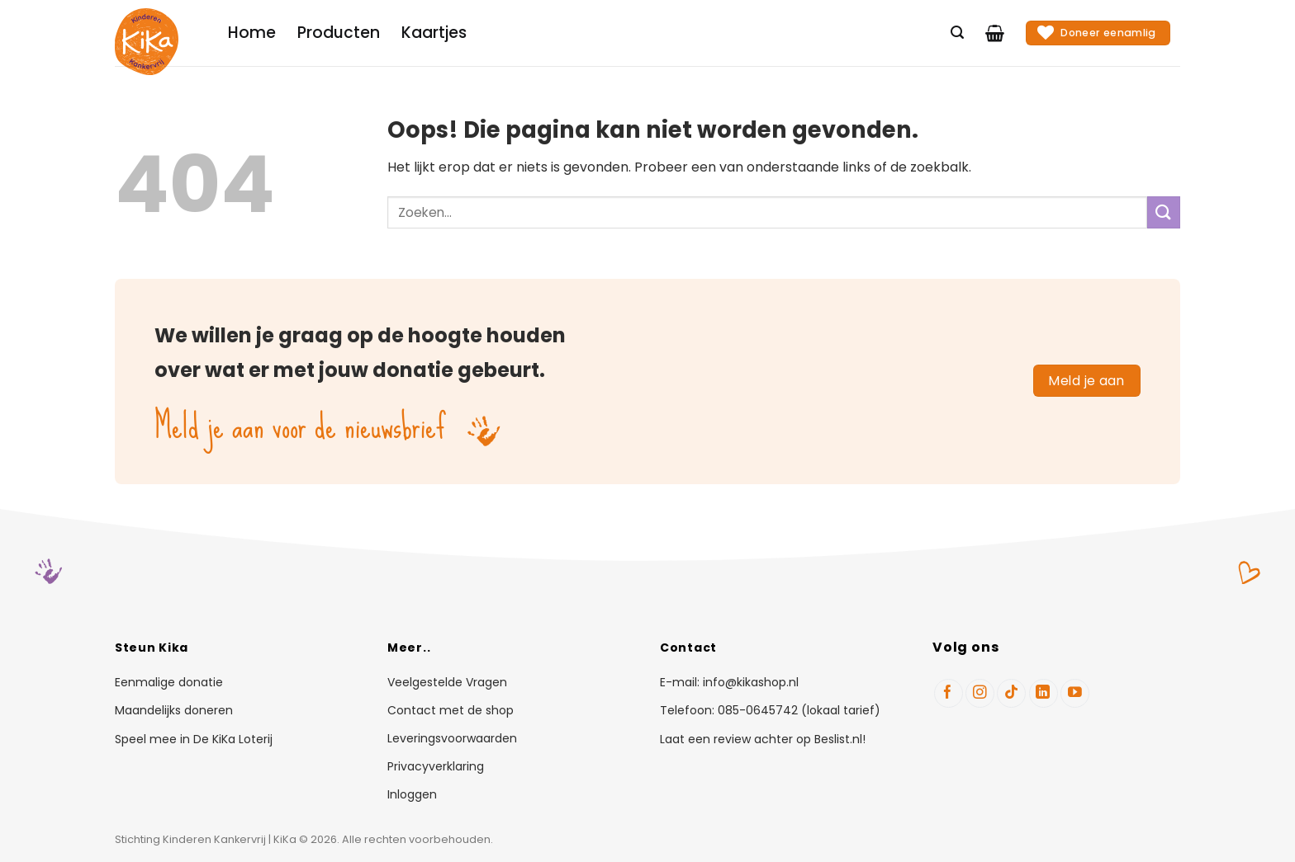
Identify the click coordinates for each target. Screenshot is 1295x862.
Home (252, 32)
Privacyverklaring (435, 767)
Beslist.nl (838, 739)
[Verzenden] (1163, 212)
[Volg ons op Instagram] (979, 693)
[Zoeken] (957, 32)
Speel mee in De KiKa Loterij (194, 739)
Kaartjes (434, 32)
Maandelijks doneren (174, 710)
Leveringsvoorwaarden (452, 739)
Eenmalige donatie (169, 682)
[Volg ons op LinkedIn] (1043, 693)
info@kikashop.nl (751, 682)
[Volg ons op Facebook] (948, 693)
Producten (338, 32)
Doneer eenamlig (1096, 32)
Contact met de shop (450, 711)
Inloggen (412, 795)
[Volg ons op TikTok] (1011, 693)
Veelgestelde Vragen (447, 683)
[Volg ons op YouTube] (1074, 693)
